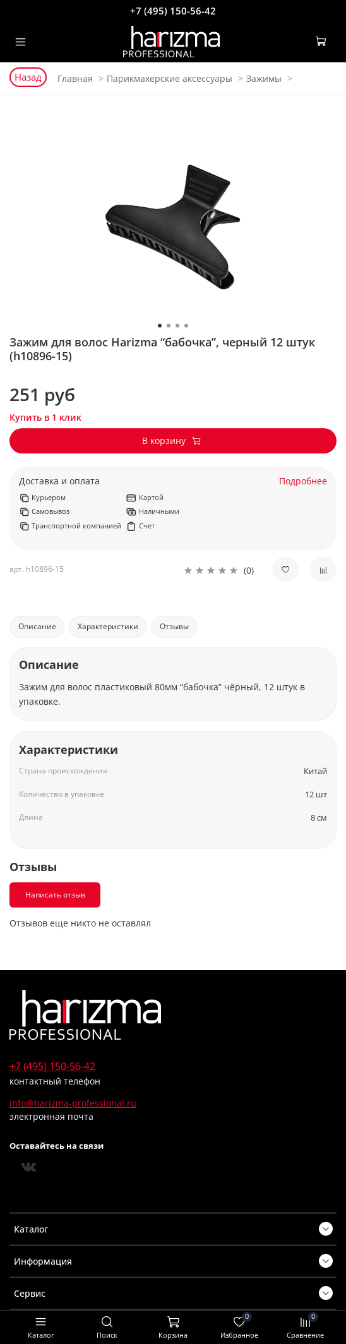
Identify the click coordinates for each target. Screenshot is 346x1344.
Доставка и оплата (59, 481)
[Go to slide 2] (168, 325)
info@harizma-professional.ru (72, 1103)
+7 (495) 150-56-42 (173, 10)
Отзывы (174, 626)
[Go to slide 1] (160, 325)
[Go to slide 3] (177, 325)
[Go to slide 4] (186, 325)
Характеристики (108, 626)
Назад (28, 77)
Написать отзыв (55, 894)
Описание (37, 626)
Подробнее (303, 481)
